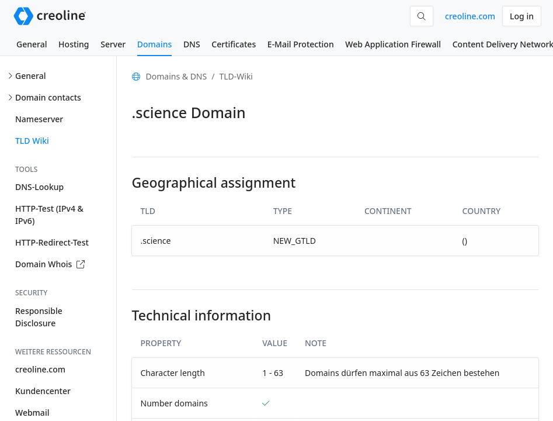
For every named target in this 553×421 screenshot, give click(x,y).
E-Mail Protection (300, 44)
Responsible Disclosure (38, 317)
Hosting (73, 44)
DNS (191, 44)
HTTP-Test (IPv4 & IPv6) (49, 214)
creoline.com (470, 16)
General (31, 44)
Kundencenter (43, 390)
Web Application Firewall (393, 44)
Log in (522, 16)
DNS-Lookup (39, 186)
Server (113, 44)
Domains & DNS (176, 76)
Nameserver (39, 119)
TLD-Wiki (236, 76)
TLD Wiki (32, 140)
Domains (154, 44)
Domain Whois (50, 264)
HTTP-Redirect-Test (52, 242)
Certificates (233, 44)
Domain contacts (48, 97)
